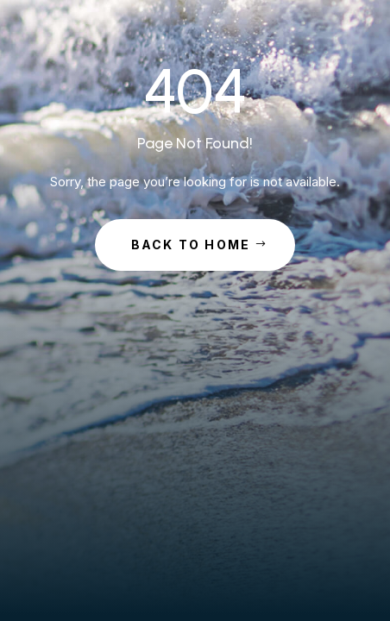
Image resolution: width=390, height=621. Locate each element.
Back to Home (191, 244)
